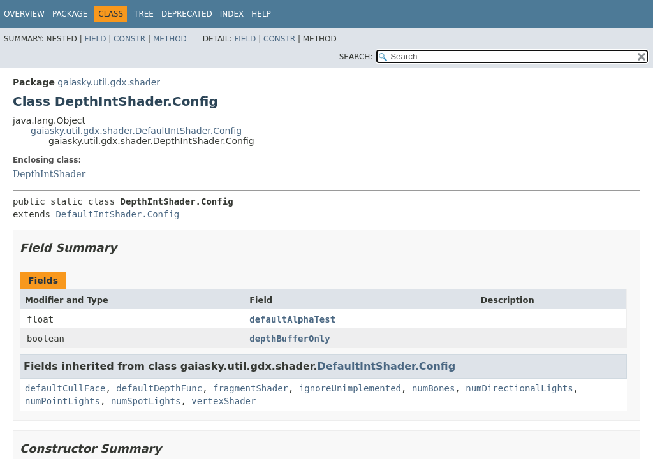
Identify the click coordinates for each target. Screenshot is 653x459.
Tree (144, 14)
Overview (24, 14)
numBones (433, 388)
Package (69, 14)
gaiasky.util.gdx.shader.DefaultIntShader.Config (136, 131)
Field (95, 38)
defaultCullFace (65, 388)
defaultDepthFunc (159, 388)
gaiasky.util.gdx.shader (108, 82)
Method (170, 38)
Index (232, 14)
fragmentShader (250, 388)
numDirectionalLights (519, 388)
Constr (129, 38)
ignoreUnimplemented (350, 388)
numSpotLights (146, 401)
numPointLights (62, 401)
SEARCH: (356, 56)
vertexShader (223, 401)
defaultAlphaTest (292, 319)
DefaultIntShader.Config (117, 214)
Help (261, 14)
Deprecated (186, 14)
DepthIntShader (49, 174)
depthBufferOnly (289, 338)
